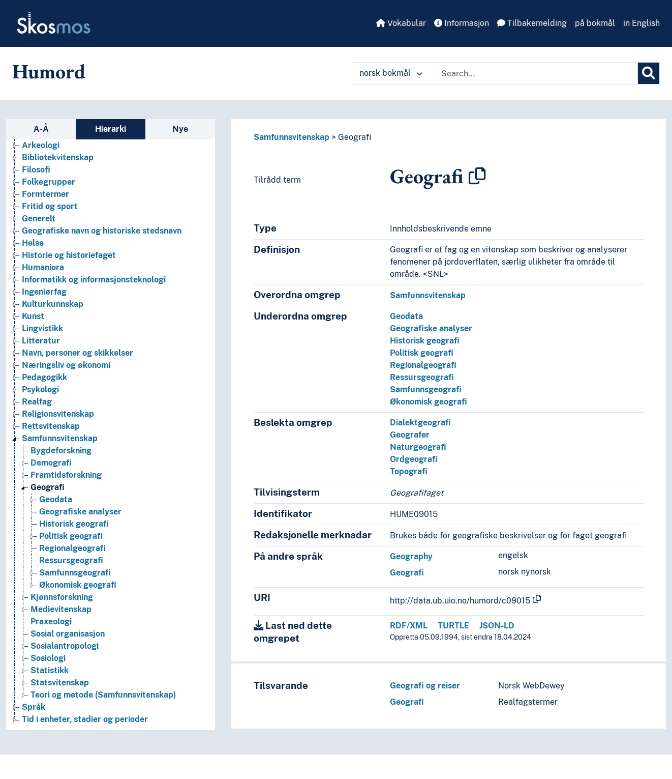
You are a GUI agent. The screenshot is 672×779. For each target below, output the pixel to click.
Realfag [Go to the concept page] (37, 402)
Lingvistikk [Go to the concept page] (42, 328)
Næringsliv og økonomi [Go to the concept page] (66, 365)
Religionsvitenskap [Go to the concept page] (58, 414)
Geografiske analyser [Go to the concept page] (80, 511)
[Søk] (648, 73)
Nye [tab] (180, 129)
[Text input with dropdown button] (536, 73)
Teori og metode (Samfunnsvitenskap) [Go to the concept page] (103, 695)
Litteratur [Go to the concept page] (41, 340)
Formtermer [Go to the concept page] (45, 194)
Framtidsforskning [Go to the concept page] (66, 475)
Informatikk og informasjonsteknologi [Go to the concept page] (94, 279)
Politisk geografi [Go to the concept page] (71, 536)
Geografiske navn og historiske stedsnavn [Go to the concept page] (101, 231)
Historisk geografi (425, 340)
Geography (411, 556)
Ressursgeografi (422, 377)
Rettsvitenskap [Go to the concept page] (51, 426)
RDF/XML (408, 625)
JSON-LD (496, 625)
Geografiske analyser (431, 328)
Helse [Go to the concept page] (33, 243)
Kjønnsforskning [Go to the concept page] (61, 597)
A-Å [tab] (41, 129)
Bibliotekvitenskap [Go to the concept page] (58, 157)
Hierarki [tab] (110, 129)
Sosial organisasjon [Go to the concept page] (67, 634)
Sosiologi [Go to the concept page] (48, 658)
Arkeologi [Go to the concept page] (40, 145)
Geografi (354, 137)
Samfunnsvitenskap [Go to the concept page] (60, 438)
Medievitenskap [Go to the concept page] (60, 609)
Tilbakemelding (532, 23)
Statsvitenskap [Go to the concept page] (59, 682)
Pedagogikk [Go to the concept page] (44, 377)
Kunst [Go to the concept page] (33, 316)
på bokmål (595, 23)
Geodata (406, 316)
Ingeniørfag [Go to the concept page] (44, 292)
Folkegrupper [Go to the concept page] (48, 182)
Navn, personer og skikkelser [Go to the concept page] (77, 353)
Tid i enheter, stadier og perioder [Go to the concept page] (85, 719)
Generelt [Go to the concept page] (38, 218)
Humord (48, 71)
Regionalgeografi (423, 365)
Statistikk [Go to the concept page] (49, 670)
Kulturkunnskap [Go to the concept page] (52, 304)
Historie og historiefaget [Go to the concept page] (69, 255)
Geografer (410, 435)
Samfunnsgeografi (426, 389)
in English (641, 23)
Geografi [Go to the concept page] (47, 487)
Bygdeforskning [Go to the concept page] (60, 450)
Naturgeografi (418, 447)
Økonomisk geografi (428, 402)
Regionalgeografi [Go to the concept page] (72, 548)
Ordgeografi (414, 459)
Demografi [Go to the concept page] (51, 463)
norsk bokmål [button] (390, 73)
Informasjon (461, 23)
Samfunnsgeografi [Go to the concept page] (75, 573)
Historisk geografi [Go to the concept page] (74, 524)
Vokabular (401, 23)
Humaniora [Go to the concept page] (43, 267)
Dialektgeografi (420, 422)
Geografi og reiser (425, 685)
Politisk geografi (421, 353)
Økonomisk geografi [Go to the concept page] (77, 585)
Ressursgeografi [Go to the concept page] (71, 560)
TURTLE (453, 625)
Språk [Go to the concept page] (33, 707)
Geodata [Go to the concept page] (55, 499)
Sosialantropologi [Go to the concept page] (64, 646)
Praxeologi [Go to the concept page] (51, 621)
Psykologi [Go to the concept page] (40, 389)
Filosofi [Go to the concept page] (36, 170)
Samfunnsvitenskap (291, 137)
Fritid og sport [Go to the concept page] (50, 206)
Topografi (408, 471)
